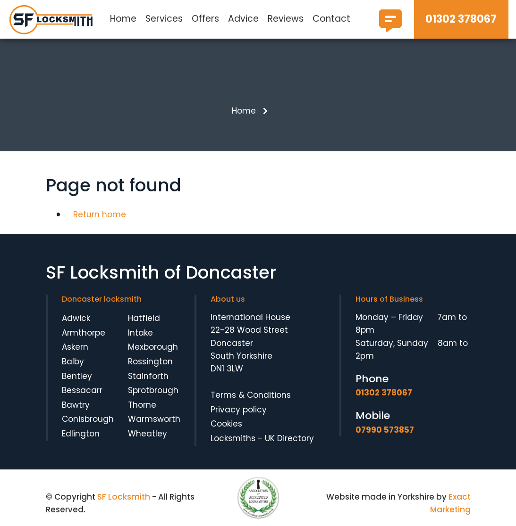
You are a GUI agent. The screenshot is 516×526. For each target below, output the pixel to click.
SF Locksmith (123, 496)
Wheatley (147, 433)
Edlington (81, 433)
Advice (243, 18)
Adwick (76, 318)
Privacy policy (239, 409)
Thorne (142, 405)
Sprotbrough (153, 390)
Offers (205, 18)
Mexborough (153, 347)
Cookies (226, 423)
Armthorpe (83, 332)
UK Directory (289, 438)
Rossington (150, 361)
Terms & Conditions (251, 395)
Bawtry (76, 405)
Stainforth (148, 376)
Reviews (286, 18)
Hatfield (144, 318)
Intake (140, 332)
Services (164, 18)
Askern (75, 347)
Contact (331, 18)
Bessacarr (82, 390)
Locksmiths (233, 438)
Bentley (77, 376)
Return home (99, 214)
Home (123, 18)
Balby (73, 361)
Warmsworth (154, 419)
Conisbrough (88, 419)
